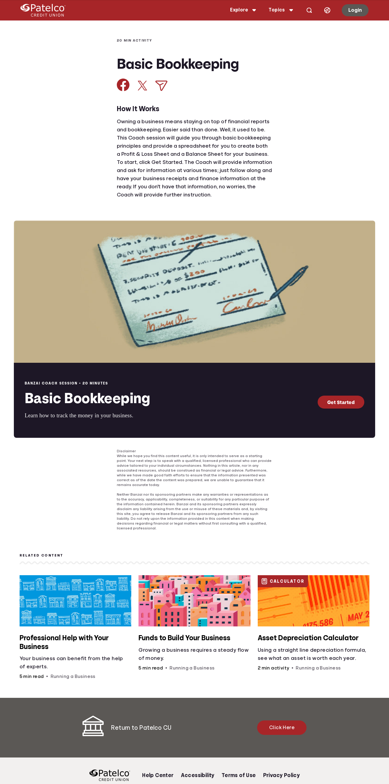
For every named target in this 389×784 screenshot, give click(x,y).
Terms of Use (239, 775)
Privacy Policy (281, 775)
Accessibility (197, 775)
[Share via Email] (161, 85)
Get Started (341, 402)
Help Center (157, 775)
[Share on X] (142, 85)
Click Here (281, 727)
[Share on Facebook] (123, 84)
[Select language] (323, 10)
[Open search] (305, 10)
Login (351, 10)
